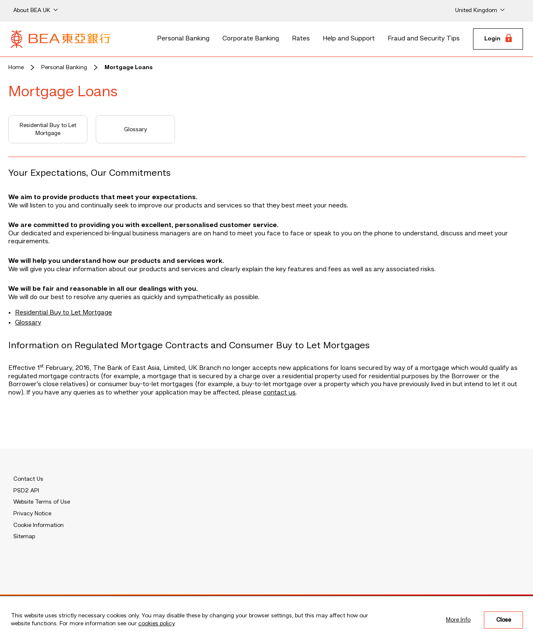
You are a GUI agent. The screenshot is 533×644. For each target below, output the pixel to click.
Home (16, 67)
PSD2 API (26, 491)
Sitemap (24, 536)
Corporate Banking (250, 38)
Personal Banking (183, 38)
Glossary (135, 129)
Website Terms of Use (41, 502)
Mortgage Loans (129, 67)
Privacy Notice (32, 514)
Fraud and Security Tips (424, 38)
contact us (279, 392)
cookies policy (156, 624)
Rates (301, 38)
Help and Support (349, 38)
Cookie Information (38, 525)
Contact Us (28, 479)
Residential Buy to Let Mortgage (48, 129)
